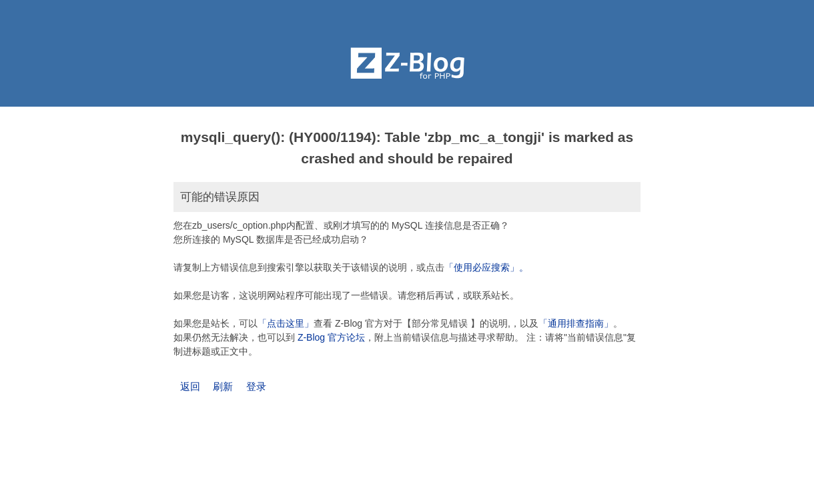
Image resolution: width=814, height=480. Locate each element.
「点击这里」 (286, 323)
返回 (190, 386)
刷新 (223, 386)
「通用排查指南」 (575, 323)
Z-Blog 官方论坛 (331, 337)
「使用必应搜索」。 (486, 267)
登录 (256, 386)
